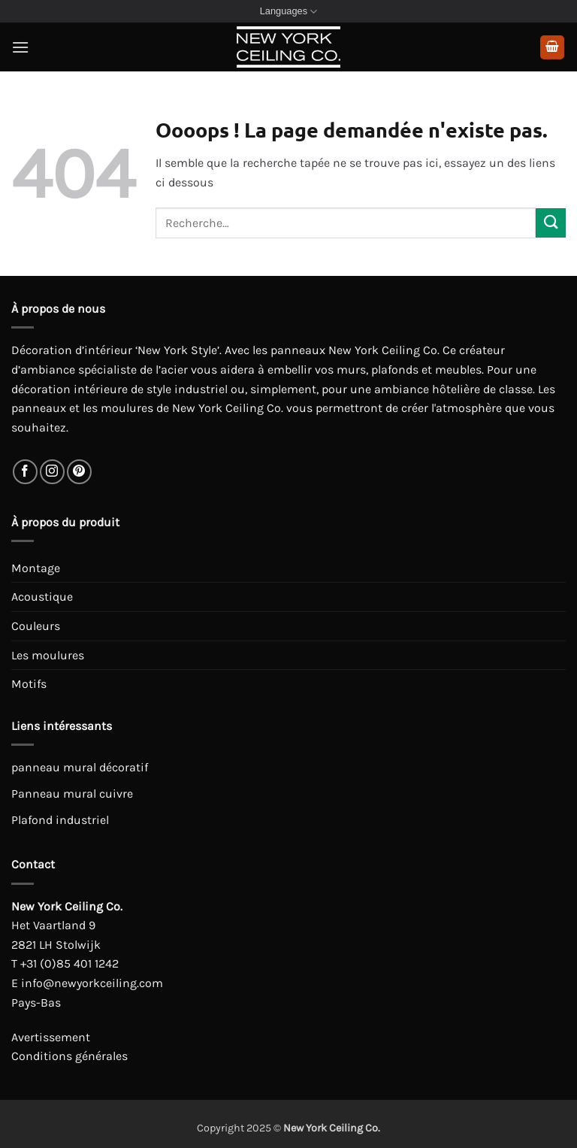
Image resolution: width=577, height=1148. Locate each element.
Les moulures (47, 655)
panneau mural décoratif (79, 767)
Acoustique (42, 596)
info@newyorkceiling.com (92, 983)
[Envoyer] (551, 223)
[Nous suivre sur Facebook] (25, 471)
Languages (289, 12)
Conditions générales (69, 1056)
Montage (35, 568)
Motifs (29, 684)
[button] (20, 47)
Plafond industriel (60, 820)
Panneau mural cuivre (72, 793)
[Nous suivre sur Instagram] (52, 471)
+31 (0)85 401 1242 (69, 963)
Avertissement (50, 1037)
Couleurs (35, 626)
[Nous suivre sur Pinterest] (79, 471)
